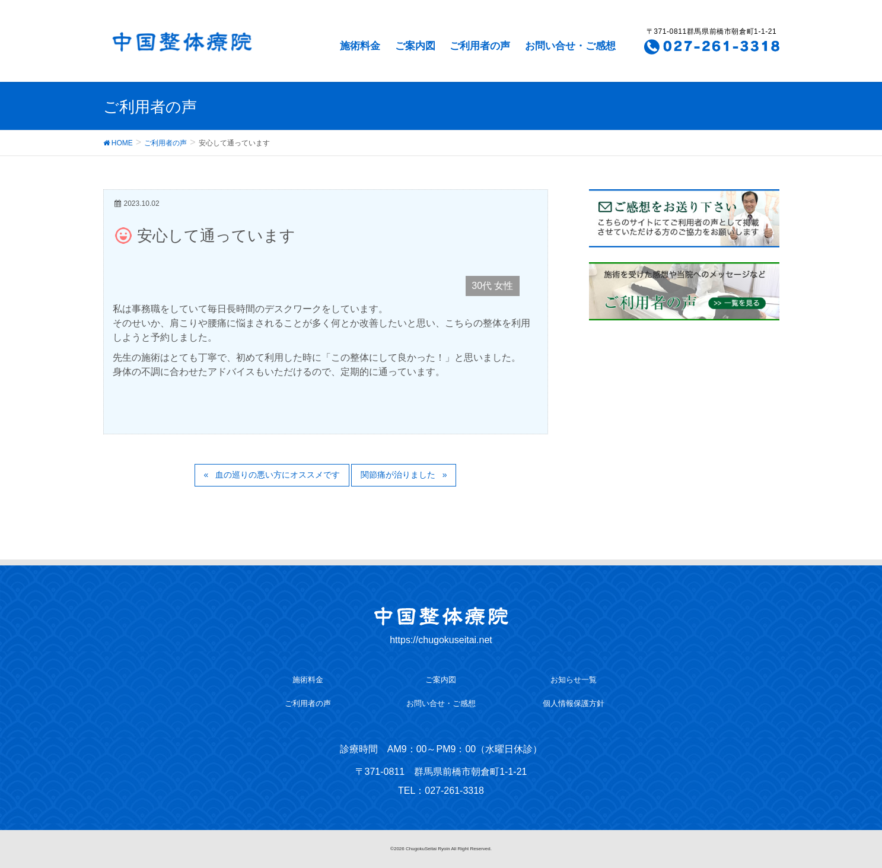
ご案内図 (415, 46)
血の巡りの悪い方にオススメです (277, 474)
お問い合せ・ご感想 (570, 46)
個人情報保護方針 (573, 703)
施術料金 (360, 46)
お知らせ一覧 (573, 679)
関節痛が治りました (398, 474)
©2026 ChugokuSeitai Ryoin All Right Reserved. (441, 848)
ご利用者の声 (480, 46)
